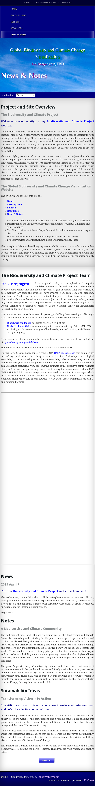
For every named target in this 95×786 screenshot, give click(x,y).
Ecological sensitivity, (19, 326)
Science (11, 207)
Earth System (14, 204)
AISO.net (89, 780)
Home (10, 201)
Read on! (46, 760)
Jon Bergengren (43, 64)
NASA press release (64, 353)
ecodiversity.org (49, 777)
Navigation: (8, 95)
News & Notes (14, 214)
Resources (13, 211)
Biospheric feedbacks (19, 323)
